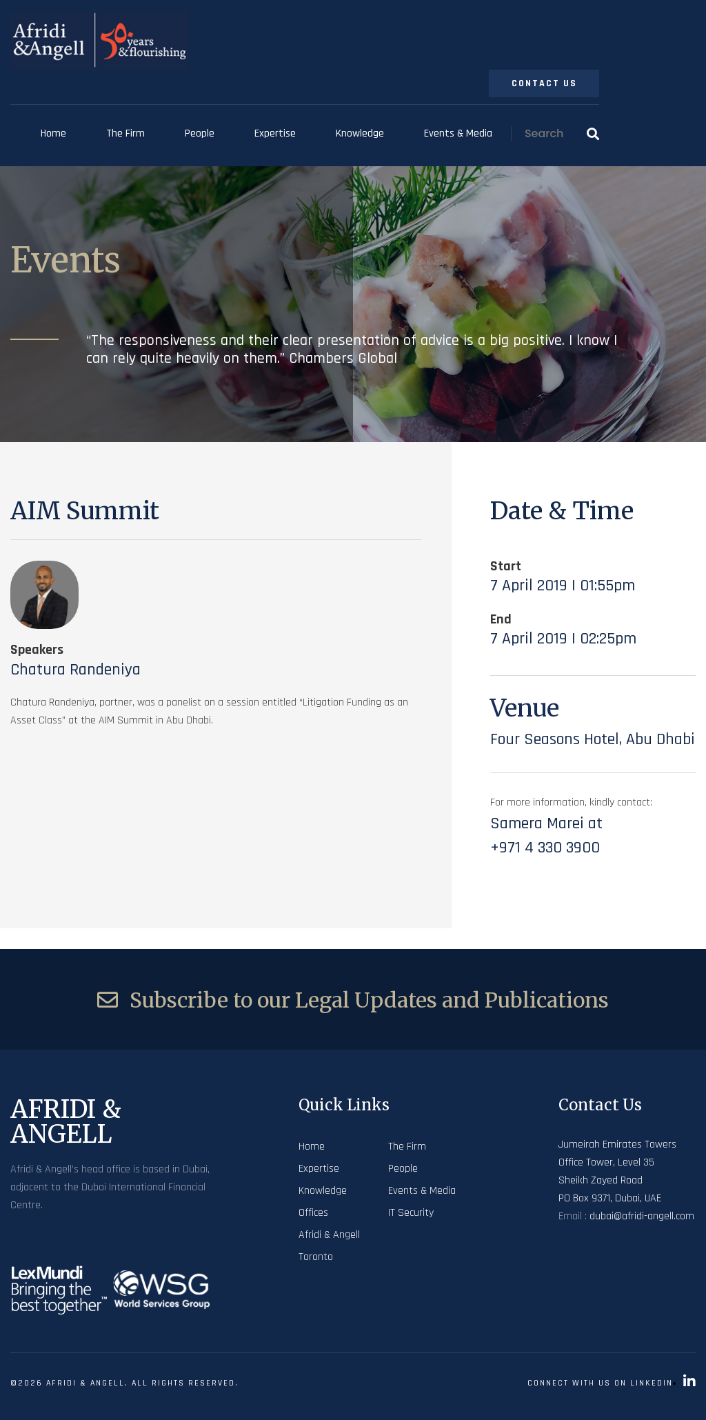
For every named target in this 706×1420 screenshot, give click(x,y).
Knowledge (360, 133)
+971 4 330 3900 (545, 847)
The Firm (125, 133)
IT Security (411, 1213)
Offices (313, 1213)
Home (53, 133)
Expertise (275, 133)
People (199, 133)
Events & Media (458, 133)
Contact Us (544, 83)
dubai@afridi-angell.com (641, 1216)
